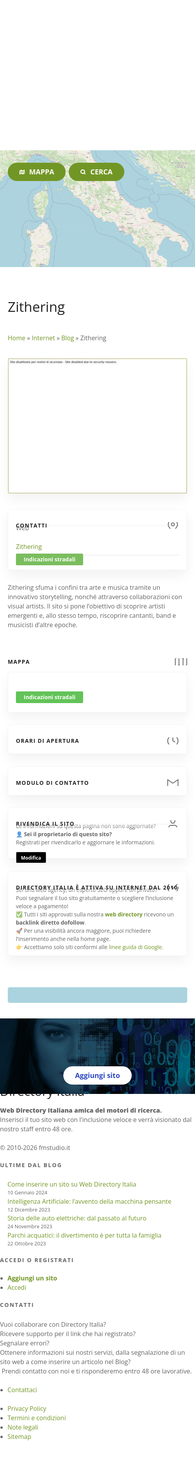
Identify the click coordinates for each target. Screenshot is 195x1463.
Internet (43, 338)
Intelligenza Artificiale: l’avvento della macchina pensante (89, 1201)
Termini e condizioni (36, 1418)
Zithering (29, 546)
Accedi (16, 1287)
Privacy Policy (26, 1408)
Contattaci (22, 1390)
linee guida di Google (135, 947)
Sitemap (19, 1436)
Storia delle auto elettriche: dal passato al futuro (76, 1218)
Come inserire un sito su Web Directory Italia (71, 1184)
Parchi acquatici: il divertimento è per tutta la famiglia (84, 1235)
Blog (67, 338)
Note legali (22, 1427)
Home (16, 338)
